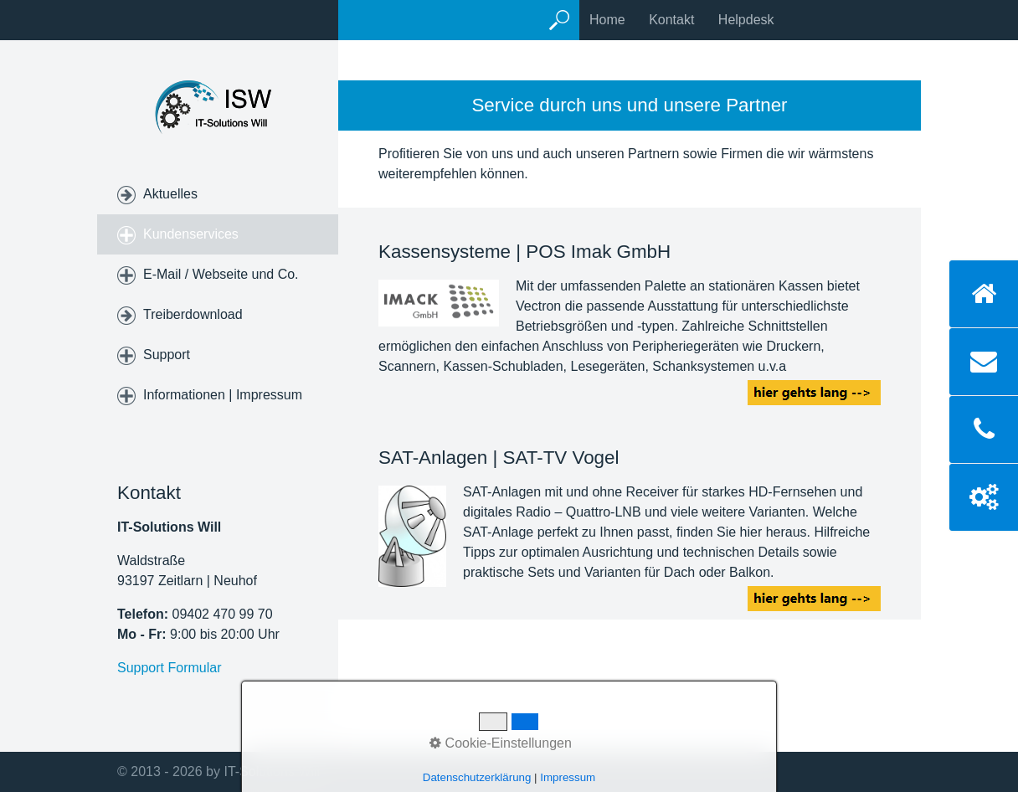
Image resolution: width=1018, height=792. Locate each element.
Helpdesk (746, 20)
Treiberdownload (193, 314)
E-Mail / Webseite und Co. (221, 274)
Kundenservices (191, 234)
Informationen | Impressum (222, 395)
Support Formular (169, 668)
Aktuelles (170, 194)
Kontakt (671, 20)
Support (166, 354)
